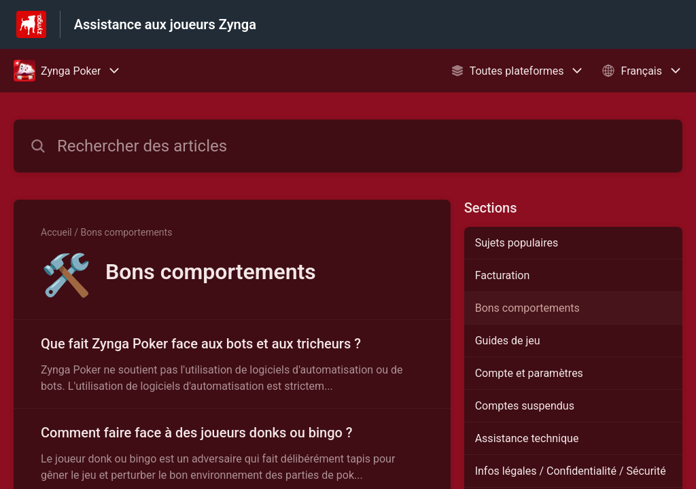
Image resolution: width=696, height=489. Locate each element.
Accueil (56, 232)
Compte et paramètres (529, 373)
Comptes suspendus (524, 405)
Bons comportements (527, 308)
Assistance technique (527, 438)
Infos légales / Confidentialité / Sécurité (570, 471)
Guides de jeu (507, 340)
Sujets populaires (517, 242)
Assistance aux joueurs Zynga (165, 24)
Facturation (502, 275)
